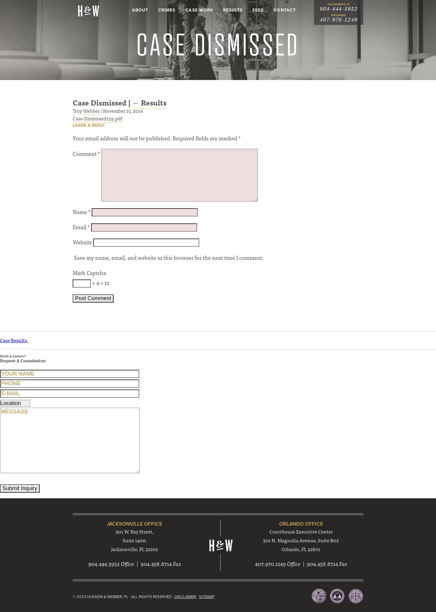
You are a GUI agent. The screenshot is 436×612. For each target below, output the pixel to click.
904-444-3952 (339, 8)
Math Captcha (89, 272)
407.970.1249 (270, 563)
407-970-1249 (339, 19)
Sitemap (206, 596)
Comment (86, 153)
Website (82, 242)
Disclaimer (185, 596)
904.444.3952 (104, 563)
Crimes (166, 10)
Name (82, 211)
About (140, 10)
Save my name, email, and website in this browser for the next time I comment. (169, 257)
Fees (258, 10)
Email (81, 226)
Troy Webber (86, 111)
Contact (284, 10)
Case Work (199, 10)
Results (233, 10)
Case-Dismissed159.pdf (97, 118)
